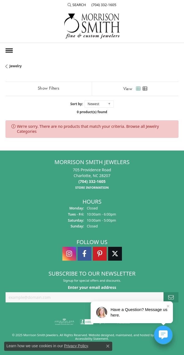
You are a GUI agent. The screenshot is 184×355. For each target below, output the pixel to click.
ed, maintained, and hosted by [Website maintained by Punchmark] (132, 335)
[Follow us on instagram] (69, 253)
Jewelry (15, 66)
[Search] (77, 4)
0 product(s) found (92, 112)
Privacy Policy (76, 346)
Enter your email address (92, 287)
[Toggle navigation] (9, 50)
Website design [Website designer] (100, 335)
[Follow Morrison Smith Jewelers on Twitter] (115, 253)
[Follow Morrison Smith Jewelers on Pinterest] (100, 253)
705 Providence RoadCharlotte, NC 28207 (92, 178)
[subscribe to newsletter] (170, 297)
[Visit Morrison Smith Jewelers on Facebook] (84, 253)
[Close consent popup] (107, 346)
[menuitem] (64, 321)
